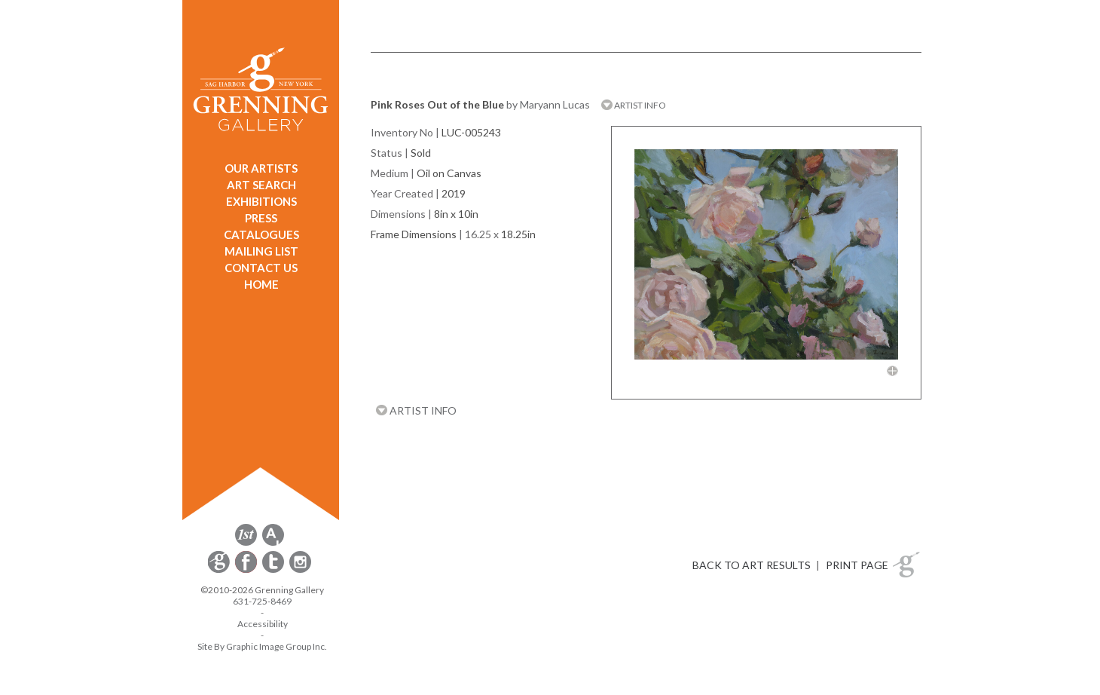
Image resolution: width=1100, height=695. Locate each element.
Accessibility (262, 623)
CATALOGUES (261, 234)
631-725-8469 (262, 601)
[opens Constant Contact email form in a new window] (220, 570)
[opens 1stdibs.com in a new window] (246, 543)
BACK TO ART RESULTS (751, 565)
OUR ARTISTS (261, 168)
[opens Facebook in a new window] (247, 570)
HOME (261, 284)
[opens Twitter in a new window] (274, 570)
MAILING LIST (261, 251)
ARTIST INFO (633, 105)
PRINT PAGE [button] (857, 565)
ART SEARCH (261, 184)
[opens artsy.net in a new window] (273, 543)
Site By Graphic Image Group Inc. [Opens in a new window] (262, 646)
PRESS (261, 218)
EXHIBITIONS (261, 201)
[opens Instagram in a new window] (300, 570)
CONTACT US (261, 267)
